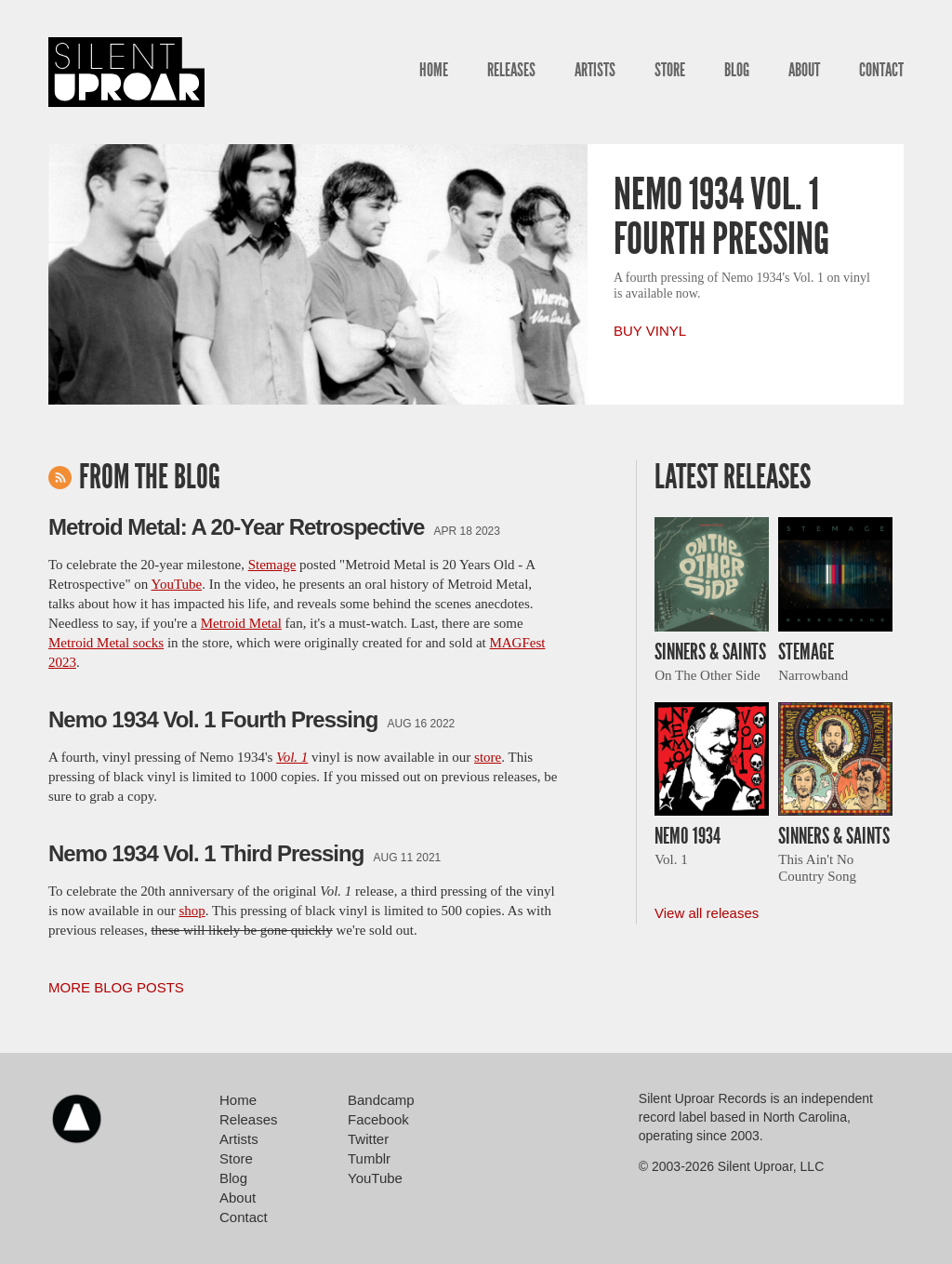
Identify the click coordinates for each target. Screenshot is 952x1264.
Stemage (272, 564)
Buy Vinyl (650, 331)
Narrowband (813, 675)
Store (669, 69)
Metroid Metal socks (106, 642)
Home (433, 69)
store (487, 757)
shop (191, 910)
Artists (595, 69)
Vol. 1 (671, 859)
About (804, 69)
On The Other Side (707, 675)
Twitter (368, 1139)
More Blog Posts (116, 987)
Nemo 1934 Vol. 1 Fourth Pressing (721, 216)
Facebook (378, 1119)
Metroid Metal (241, 623)
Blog (736, 69)
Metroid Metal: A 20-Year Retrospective (236, 526)
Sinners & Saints (710, 652)
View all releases (706, 913)
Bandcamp (381, 1100)
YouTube (177, 584)
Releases (511, 69)
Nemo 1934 (687, 836)
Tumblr (369, 1158)
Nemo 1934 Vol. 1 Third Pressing (206, 853)
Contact (881, 69)
